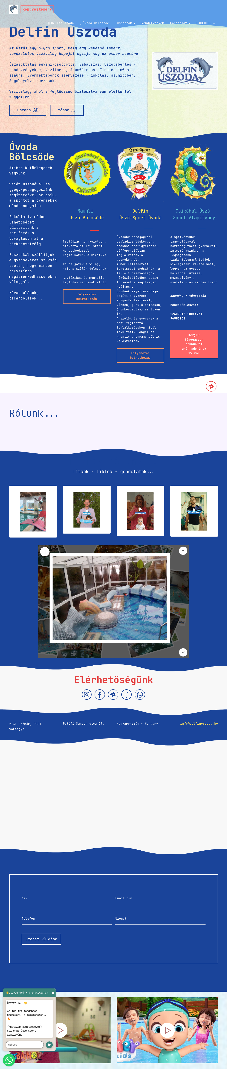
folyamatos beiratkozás (86, 296)
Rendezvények (152, 23)
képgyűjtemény (37, 9)
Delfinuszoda (61, 23)
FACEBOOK (204, 23)
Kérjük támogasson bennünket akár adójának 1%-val (194, 344)
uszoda (27, 110)
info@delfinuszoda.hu (199, 724)
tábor (66, 110)
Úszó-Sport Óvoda (140, 218)
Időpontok (123, 23)
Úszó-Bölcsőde (87, 218)
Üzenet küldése (41, 939)
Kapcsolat (178, 23)
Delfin (140, 211)
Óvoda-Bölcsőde (94, 23)
